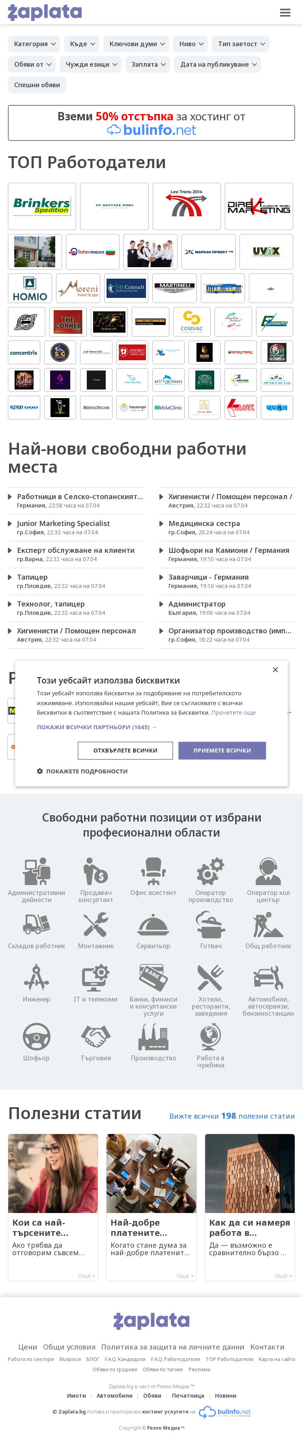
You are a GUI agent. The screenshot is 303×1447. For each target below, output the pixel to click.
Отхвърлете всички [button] (126, 750)
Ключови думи (133, 43)
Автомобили (115, 1395)
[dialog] (151, 723)
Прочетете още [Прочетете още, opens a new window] (233, 712)
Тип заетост (237, 43)
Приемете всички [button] (222, 750)
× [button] (275, 670)
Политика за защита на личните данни (173, 1347)
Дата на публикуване (214, 64)
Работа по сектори (31, 1359)
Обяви (152, 1395)
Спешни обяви (37, 84)
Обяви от (28, 64)
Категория (31, 43)
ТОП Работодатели (87, 162)
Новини (225, 1395)
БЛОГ (92, 1359)
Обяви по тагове (163, 1369)
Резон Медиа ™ (166, 1428)
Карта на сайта (277, 1359)
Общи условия (69, 1347)
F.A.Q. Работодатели (175, 1359)
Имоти (76, 1395)
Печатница (188, 1395)
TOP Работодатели (229, 1359)
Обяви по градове (115, 1369)
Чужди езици (87, 64)
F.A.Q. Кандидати (125, 1359)
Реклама (199, 1369)
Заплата (145, 64)
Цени (27, 1347)
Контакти (267, 1347)
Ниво (188, 43)
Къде (78, 43)
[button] (151, 726)
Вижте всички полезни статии (232, 1115)
